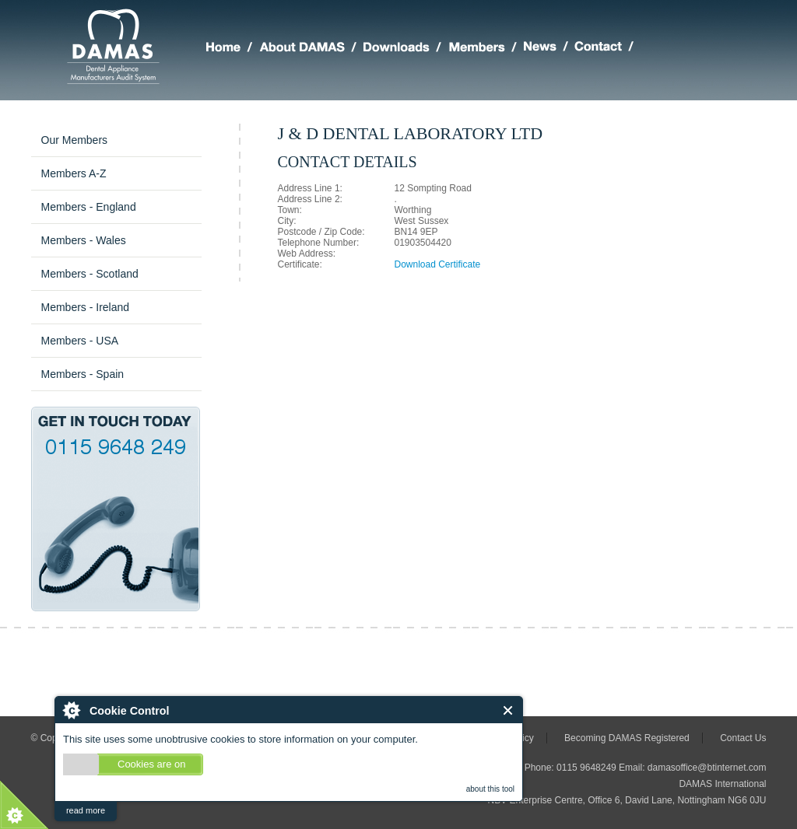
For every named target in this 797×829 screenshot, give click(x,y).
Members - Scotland (90, 274)
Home (232, 49)
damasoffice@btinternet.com (707, 767)
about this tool (490, 789)
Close (509, 710)
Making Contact (607, 49)
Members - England (88, 207)
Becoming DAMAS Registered (627, 738)
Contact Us (743, 738)
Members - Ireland (85, 307)
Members (486, 49)
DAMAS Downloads (405, 49)
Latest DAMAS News (549, 49)
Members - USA (80, 340)
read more (85, 810)
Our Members (74, 140)
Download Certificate (438, 264)
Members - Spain (83, 374)
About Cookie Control (70, 710)
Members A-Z (74, 173)
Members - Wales (83, 240)
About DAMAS (311, 49)
